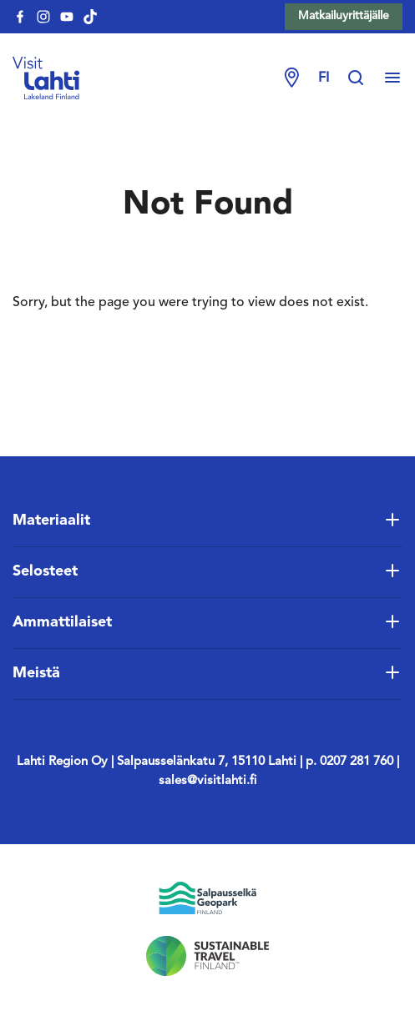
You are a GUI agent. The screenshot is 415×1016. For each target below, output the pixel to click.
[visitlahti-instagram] (43, 17)
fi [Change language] (323, 78)
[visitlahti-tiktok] (90, 17)
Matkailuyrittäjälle (343, 16)
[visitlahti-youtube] (66, 17)
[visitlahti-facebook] (20, 17)
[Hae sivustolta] (364, 78)
